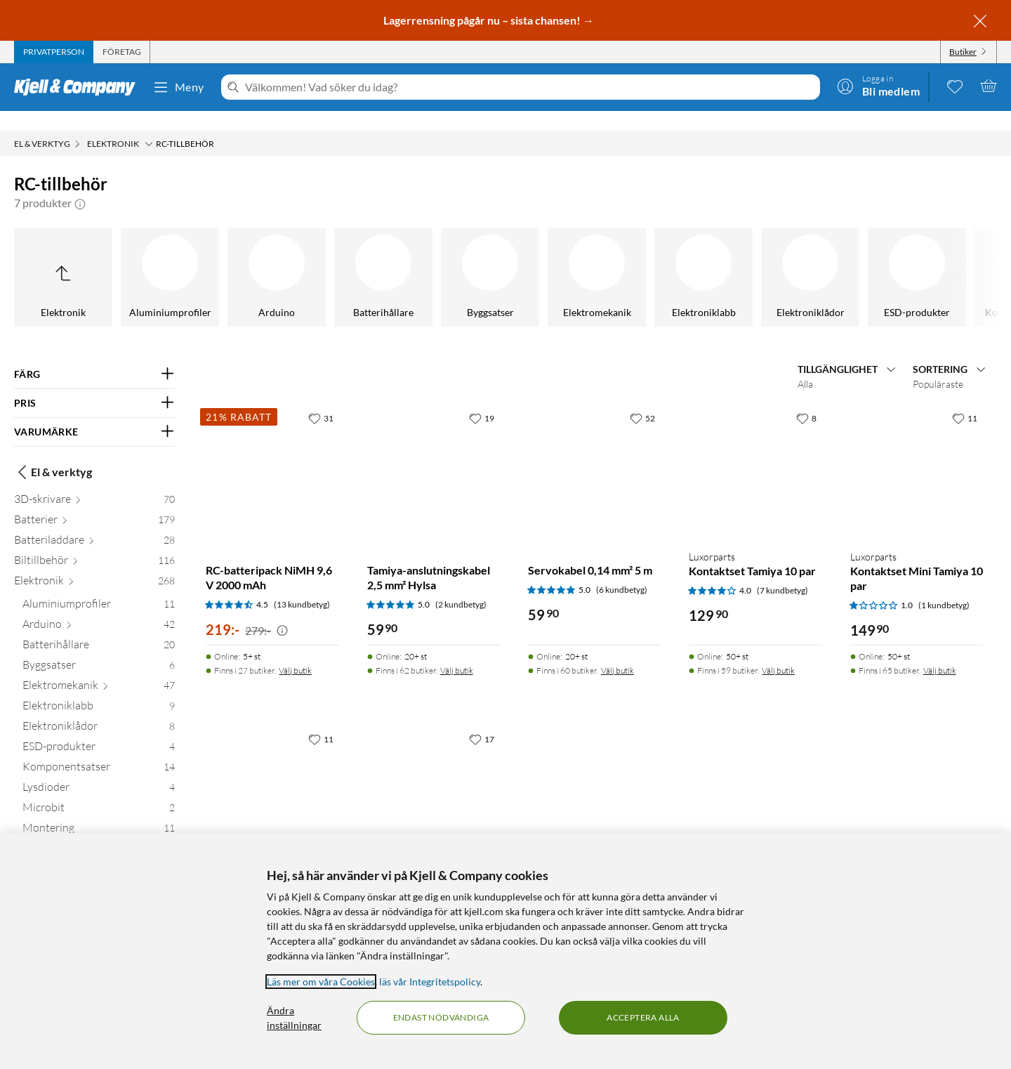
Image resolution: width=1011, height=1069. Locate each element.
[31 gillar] (320, 398)
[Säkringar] (841, 257)
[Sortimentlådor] (734, 257)
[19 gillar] (481, 398)
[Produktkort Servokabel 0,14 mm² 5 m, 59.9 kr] (594, 452)
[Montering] (200, 257)
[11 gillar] (964, 398)
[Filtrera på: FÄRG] (94, 354)
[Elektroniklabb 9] (98, 688)
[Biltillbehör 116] (94, 543)
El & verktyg (53, 452)
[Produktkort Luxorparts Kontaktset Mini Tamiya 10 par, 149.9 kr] (917, 452)
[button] (80, 183)
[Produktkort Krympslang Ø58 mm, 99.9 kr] (433, 773)
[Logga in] (878, 86)
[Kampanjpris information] (282, 611)
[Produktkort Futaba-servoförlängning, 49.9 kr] (272, 773)
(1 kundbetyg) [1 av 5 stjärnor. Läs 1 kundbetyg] (944, 585)
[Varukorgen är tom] (988, 86)
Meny (178, 87)
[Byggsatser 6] (98, 648)
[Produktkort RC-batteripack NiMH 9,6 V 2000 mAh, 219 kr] (272, 452)
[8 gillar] (806, 398)
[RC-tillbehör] (627, 258)
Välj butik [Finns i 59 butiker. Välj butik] (778, 650)
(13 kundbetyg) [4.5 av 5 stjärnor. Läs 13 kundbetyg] (302, 584)
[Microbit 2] (98, 790)
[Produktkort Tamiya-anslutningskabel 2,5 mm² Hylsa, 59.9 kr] (433, 452)
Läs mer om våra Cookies (321, 982)
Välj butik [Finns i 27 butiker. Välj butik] (295, 650)
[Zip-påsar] (947, 257)
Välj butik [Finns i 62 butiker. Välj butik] (456, 650)
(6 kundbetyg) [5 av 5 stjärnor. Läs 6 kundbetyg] (621, 570)
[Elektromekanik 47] (98, 668)
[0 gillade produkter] (955, 86)
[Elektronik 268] (94, 563)
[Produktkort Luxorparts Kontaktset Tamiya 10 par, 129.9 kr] (755, 452)
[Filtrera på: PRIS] (94, 383)
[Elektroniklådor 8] (98, 709)
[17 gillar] (481, 719)
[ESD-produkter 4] (98, 729)
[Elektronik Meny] (149, 124)
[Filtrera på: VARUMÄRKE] (94, 412)
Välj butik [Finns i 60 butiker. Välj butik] (617, 650)
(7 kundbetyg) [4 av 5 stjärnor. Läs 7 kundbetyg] (782, 570)
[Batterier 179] (94, 502)
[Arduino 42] (98, 607)
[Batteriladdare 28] (94, 523)
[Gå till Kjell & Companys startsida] (79, 87)
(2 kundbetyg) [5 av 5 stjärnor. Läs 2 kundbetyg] (461, 584)
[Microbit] (94, 257)
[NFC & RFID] (521, 257)
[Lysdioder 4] (98, 770)
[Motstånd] (307, 257)
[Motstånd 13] (98, 831)
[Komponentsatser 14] (98, 750)
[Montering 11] (98, 811)
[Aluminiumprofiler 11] (98, 587)
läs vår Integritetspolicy (429, 982)
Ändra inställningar (294, 1017)
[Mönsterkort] (414, 257)
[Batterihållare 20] (98, 627)
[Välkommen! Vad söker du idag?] (529, 87)
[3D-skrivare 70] (94, 482)
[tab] (53, 52)
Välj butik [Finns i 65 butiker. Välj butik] (939, 650)
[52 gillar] (642, 398)
